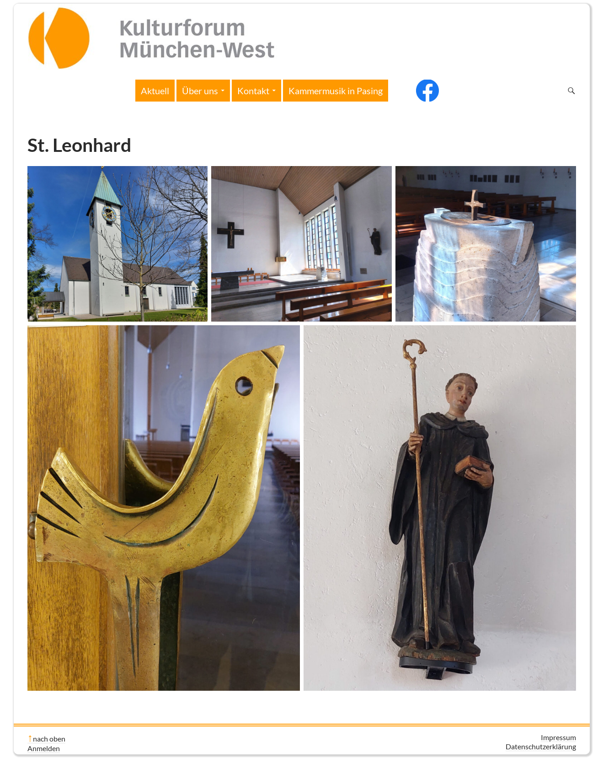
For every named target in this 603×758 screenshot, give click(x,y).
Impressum (558, 737)
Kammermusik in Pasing (335, 90)
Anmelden (43, 748)
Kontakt (253, 90)
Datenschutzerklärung (541, 746)
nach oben (49, 738)
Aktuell (155, 90)
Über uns (200, 90)
